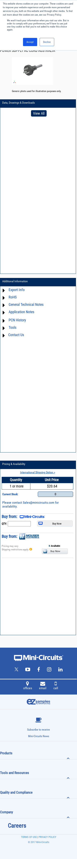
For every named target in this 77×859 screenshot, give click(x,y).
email (42, 686)
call (55, 686)
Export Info (17, 290)
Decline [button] (47, 42)
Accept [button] (30, 42)
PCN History (17, 320)
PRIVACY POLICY (47, 837)
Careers (17, 825)
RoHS (13, 297)
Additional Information (15, 281)
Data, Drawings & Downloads (18, 102)
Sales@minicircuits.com (38, 502)
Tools (12, 327)
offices (27, 686)
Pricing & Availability (13, 464)
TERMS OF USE (29, 837)
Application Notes (21, 312)
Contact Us (16, 335)
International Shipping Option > (37, 472)
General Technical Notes (26, 304)
